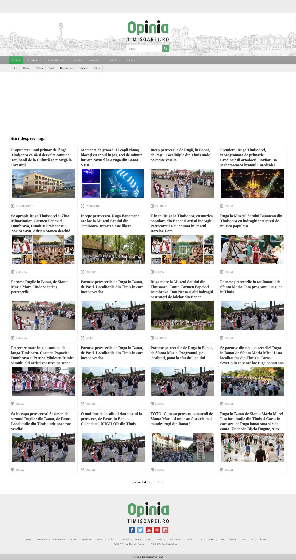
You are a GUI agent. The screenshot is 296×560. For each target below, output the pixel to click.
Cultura (26, 68)
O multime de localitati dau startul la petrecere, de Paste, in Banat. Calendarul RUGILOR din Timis (111, 419)
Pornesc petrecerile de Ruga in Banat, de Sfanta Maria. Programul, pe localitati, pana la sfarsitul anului (182, 353)
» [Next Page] (162, 482)
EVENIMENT (34, 60)
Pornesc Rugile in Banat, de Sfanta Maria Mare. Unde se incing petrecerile (40, 287)
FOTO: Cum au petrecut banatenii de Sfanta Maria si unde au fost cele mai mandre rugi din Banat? (182, 419)
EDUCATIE (114, 60)
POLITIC (131, 60)
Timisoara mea (67, 68)
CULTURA (160, 206)
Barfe (159, 539)
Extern (97, 68)
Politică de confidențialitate (164, 544)
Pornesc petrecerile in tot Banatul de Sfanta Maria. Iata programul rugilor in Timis (251, 287)
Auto (199, 539)
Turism (39, 68)
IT (252, 539)
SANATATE (95, 60)
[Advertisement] (148, 101)
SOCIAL (77, 60)
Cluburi (262, 539)
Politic (100, 539)
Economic (86, 539)
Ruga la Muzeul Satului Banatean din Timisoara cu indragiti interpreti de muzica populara (251, 221)
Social (73, 539)
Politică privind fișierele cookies (129, 544)
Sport (51, 68)
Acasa (16, 60)
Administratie (58, 539)
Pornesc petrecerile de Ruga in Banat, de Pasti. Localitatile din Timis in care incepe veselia (112, 287)
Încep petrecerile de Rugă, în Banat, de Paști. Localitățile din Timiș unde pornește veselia (180, 155)
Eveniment (42, 539)
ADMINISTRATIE (57, 60)
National (84, 68)
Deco (222, 539)
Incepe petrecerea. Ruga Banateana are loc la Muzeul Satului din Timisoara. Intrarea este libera (110, 221)
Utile (15, 68)
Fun (243, 539)
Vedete (233, 539)
